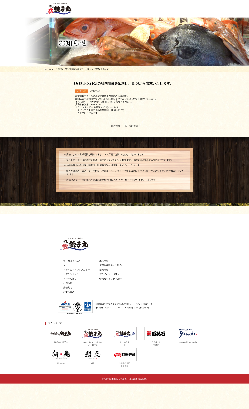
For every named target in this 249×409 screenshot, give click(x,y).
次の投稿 (133, 126)
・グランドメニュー (73, 274)
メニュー (67, 265)
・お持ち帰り (70, 278)
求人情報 (103, 261)
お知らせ (67, 283)
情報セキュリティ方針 (110, 278)
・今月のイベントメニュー (76, 270)
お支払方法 (68, 292)
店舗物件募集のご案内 (110, 265)
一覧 (124, 126)
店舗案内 (67, 287)
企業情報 (103, 270)
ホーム (48, 69)
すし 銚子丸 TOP (71, 261)
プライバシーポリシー (110, 274)
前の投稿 (115, 126)
